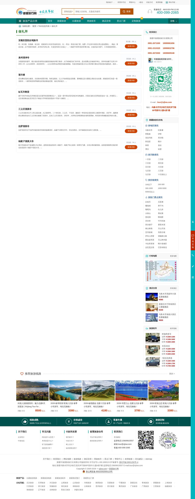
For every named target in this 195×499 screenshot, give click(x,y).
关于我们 (47, 459)
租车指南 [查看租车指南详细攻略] (173, 328)
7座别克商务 (167, 358)
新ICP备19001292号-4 (128, 462)
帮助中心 (132, 2)
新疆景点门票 (88, 478)
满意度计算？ (47, 448)
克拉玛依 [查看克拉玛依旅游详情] (148, 138)
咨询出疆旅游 (181, 247)
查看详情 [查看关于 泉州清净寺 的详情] (131, 63)
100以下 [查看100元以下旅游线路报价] (148, 185)
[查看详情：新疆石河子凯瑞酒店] (151, 307)
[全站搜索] (97, 11)
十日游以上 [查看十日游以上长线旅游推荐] (162, 174)
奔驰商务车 (166, 334)
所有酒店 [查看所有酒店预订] (173, 288)
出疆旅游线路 (32, 478)
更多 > (172, 374)
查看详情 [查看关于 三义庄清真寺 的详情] (131, 115)
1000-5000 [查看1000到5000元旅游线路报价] (162, 188)
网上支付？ (70, 444)
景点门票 (121, 21)
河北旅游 (53, 483)
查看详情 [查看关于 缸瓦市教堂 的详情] (131, 98)
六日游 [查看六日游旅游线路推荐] (160, 167)
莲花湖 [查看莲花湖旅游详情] (148, 217)
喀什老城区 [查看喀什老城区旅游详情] (162, 244)
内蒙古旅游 (78, 490)
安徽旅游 (53, 486)
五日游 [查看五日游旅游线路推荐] (148, 167)
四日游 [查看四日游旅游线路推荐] (160, 163)
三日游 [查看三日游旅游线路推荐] (148, 163)
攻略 (173, 21)
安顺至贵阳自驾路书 (28, 40)
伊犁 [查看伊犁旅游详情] (160, 134)
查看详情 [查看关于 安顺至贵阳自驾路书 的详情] (131, 46)
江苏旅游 (30, 486)
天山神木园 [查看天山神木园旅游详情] (162, 240)
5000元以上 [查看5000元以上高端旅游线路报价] (150, 192)
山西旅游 (64, 483)
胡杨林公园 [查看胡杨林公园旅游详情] (162, 236)
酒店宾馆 (106, 21)
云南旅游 (87, 486)
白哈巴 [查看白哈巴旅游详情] (148, 202)
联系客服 (159, 2)
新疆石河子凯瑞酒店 (167, 304)
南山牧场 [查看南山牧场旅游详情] (148, 228)
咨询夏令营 (181, 252)
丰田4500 (166, 346)
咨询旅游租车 (181, 257)
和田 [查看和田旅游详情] (147, 145)
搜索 (127, 11)
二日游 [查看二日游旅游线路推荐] (160, 159)
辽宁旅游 (41, 490)
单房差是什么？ (47, 441)
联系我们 (57, 459)
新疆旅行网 (114, 469)
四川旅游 (110, 486)
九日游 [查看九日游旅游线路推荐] (148, 174)
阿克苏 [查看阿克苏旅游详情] (148, 142)
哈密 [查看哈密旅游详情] (160, 149)
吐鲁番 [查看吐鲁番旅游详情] (160, 130)
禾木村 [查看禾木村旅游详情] (148, 221)
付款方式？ (70, 441)
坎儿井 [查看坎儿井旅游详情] (160, 209)
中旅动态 (21, 441)
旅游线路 (77, 459)
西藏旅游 (156, 483)
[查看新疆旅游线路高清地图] (161, 271)
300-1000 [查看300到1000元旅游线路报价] (149, 188)
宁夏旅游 (122, 483)
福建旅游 (168, 486)
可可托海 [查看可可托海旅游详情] (161, 221)
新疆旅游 (61, 21)
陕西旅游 (99, 483)
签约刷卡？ (70, 437)
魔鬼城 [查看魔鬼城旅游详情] (148, 206)
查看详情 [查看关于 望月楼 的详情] (131, 80)
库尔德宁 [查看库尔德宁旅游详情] (148, 225)
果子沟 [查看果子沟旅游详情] (160, 206)
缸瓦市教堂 (23, 92)
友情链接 (128, 459)
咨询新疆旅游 (181, 242)
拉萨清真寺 (23, 126)
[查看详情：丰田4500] (152, 350)
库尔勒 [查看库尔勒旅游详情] (160, 138)
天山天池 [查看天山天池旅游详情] (161, 228)
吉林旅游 (53, 490)
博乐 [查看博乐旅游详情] (147, 149)
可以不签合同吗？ (96, 437)
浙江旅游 (41, 486)
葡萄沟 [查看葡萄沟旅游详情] (148, 209)
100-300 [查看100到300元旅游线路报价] (161, 184)
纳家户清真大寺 (26, 141)
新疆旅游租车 (60, 478)
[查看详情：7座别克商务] (152, 362)
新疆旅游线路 (46, 478)
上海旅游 (168, 483)
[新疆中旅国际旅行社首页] (38, 11)
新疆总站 (133, 483)
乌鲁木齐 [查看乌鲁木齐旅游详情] (148, 130)
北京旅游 (30, 483)
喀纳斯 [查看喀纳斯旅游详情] (160, 217)
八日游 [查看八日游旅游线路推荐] (160, 171)
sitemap (148, 459)
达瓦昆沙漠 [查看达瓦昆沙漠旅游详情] (149, 247)
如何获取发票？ (71, 448)
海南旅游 (30, 490)
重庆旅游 (122, 486)
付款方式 (149, 2)
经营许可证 (122, 2)
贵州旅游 (99, 486)
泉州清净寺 (23, 57)
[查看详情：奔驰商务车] (152, 338)
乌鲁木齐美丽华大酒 (167, 294)
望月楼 (21, 75)
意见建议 (117, 437)
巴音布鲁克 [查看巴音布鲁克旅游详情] (162, 247)
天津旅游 (41, 483)
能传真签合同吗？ (96, 441)
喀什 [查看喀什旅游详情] (160, 142)
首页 (50, 21)
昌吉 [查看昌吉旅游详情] (160, 145)
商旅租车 (91, 21)
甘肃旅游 (110, 483)
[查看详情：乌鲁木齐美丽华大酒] (151, 297)
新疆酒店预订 (74, 478)
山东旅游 (76, 483)
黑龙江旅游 (65, 490)
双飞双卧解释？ (47, 444)
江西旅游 (156, 486)
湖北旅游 (64, 486)
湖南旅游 (76, 486)
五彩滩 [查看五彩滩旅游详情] (160, 202)
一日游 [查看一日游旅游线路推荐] (148, 159)
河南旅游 (87, 483)
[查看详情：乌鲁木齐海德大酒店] (151, 317)
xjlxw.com (103, 469)
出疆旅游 (76, 21)
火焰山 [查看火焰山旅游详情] (148, 213)
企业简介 (21, 437)
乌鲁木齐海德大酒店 (167, 314)
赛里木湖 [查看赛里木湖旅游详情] (161, 225)
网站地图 (67, 459)
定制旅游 (136, 21)
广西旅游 (145, 486)
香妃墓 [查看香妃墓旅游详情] (160, 213)
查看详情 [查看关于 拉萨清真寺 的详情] (131, 131)
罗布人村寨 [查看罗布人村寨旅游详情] (149, 236)
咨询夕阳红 (181, 262)
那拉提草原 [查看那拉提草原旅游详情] (149, 240)
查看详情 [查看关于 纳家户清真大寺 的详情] (131, 147)
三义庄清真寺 (24, 109)
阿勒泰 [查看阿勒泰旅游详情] (148, 134)
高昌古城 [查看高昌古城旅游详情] (161, 232)
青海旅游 (145, 483)
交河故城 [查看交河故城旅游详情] (148, 232)
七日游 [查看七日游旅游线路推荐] (148, 171)
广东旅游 (133, 486)
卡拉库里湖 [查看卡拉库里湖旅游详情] (149, 244)
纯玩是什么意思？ (48, 437)
